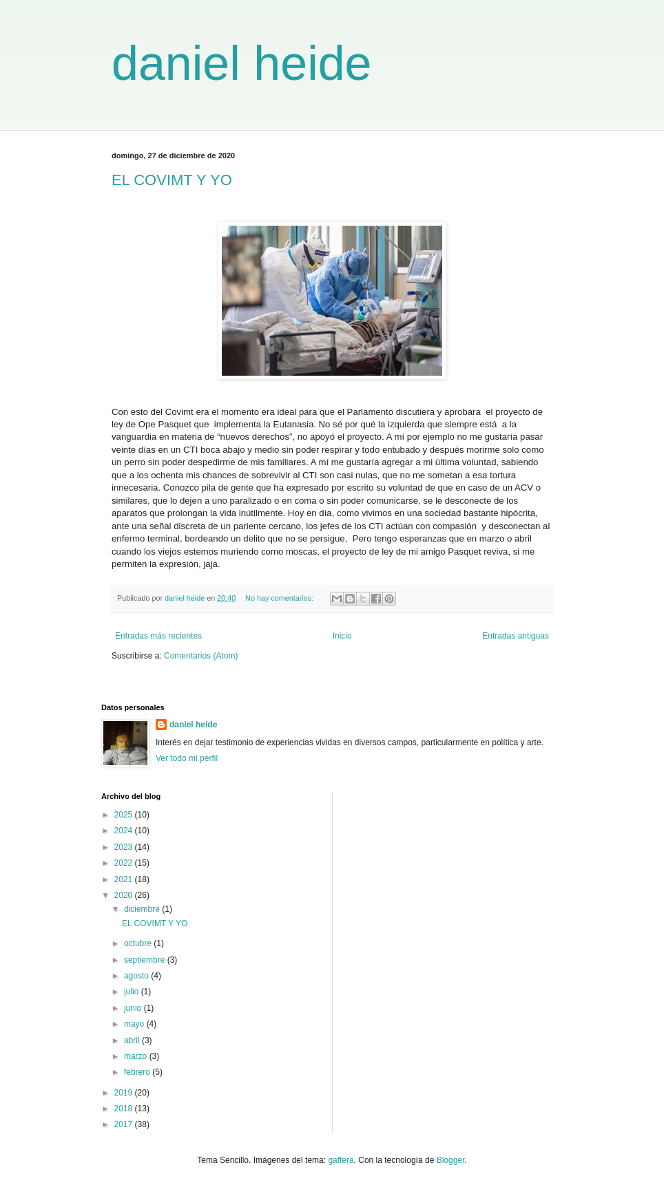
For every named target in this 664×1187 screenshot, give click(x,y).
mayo (135, 1024)
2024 (124, 830)
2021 (124, 879)
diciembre (143, 909)
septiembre (145, 960)
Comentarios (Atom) (201, 656)
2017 (124, 1124)
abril (133, 1040)
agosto (137, 976)
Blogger (451, 1160)
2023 (124, 847)
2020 (124, 895)
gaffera (340, 1160)
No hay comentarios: (280, 598)
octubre (139, 943)
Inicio (342, 636)
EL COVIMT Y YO (172, 180)
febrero (138, 1072)
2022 (124, 863)
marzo (136, 1056)
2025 (124, 815)
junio (134, 1008)
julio (132, 991)
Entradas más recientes (158, 636)
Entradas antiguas (515, 636)
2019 (124, 1093)
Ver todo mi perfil (187, 758)
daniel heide (242, 63)
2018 (124, 1108)
